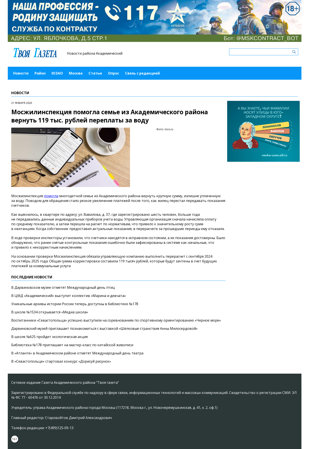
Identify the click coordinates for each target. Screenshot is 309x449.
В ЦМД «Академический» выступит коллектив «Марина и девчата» (68, 295)
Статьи (95, 73)
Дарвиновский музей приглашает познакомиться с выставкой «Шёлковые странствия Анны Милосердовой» (104, 328)
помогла (51, 196)
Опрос (113, 73)
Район (40, 73)
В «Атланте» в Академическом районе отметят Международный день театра (77, 353)
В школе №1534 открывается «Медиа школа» (49, 312)
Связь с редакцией (142, 73)
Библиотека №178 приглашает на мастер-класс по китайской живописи (72, 345)
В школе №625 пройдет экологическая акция (49, 336)
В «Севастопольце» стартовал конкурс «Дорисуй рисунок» (61, 361)
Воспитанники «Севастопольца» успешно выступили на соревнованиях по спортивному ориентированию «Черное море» (116, 320)
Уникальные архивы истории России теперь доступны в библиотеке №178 (74, 303)
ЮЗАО (57, 73)
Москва (75, 73)
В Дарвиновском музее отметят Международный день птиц (63, 287)
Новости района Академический (94, 53)
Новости (21, 73)
